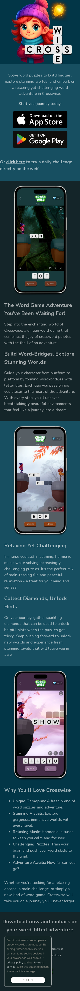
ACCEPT (28, 980)
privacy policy (15, 962)
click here (15, 162)
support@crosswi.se (52, 949)
